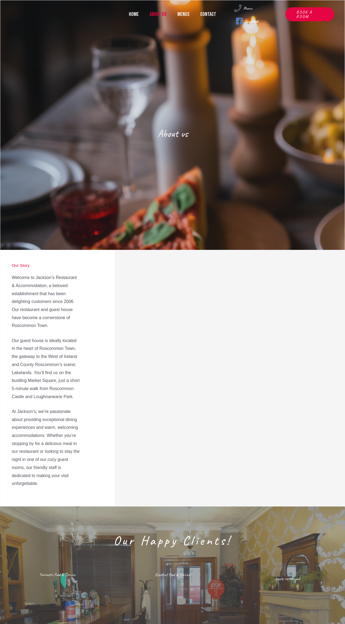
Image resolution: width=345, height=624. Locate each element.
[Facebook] (247, 16)
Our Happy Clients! (173, 539)
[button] (309, 12)
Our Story (24, 265)
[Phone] (243, 8)
